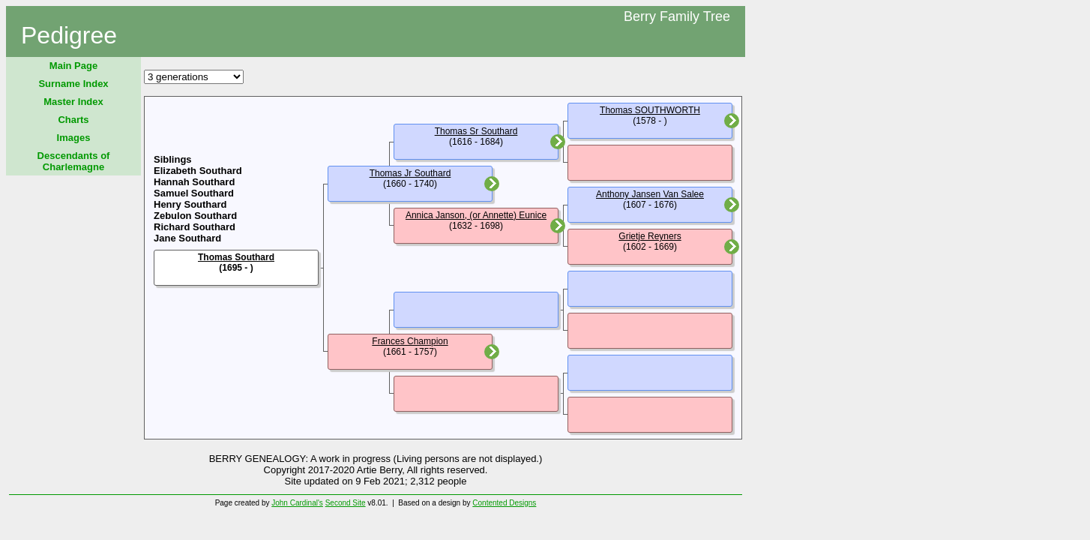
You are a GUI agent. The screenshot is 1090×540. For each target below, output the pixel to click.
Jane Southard (187, 238)
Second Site (345, 503)
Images (74, 137)
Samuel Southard (194, 193)
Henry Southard (190, 204)
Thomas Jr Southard (410, 173)
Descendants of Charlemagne (73, 161)
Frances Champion (410, 341)
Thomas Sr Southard (476, 131)
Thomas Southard (236, 257)
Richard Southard (194, 226)
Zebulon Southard (195, 215)
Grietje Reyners (649, 236)
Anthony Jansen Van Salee (650, 194)
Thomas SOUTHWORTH (650, 110)
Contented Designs (504, 503)
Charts (73, 119)
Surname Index (73, 83)
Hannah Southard (194, 182)
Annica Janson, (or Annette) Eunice (476, 215)
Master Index (73, 101)
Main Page (73, 65)
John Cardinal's (297, 503)
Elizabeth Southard (198, 170)
